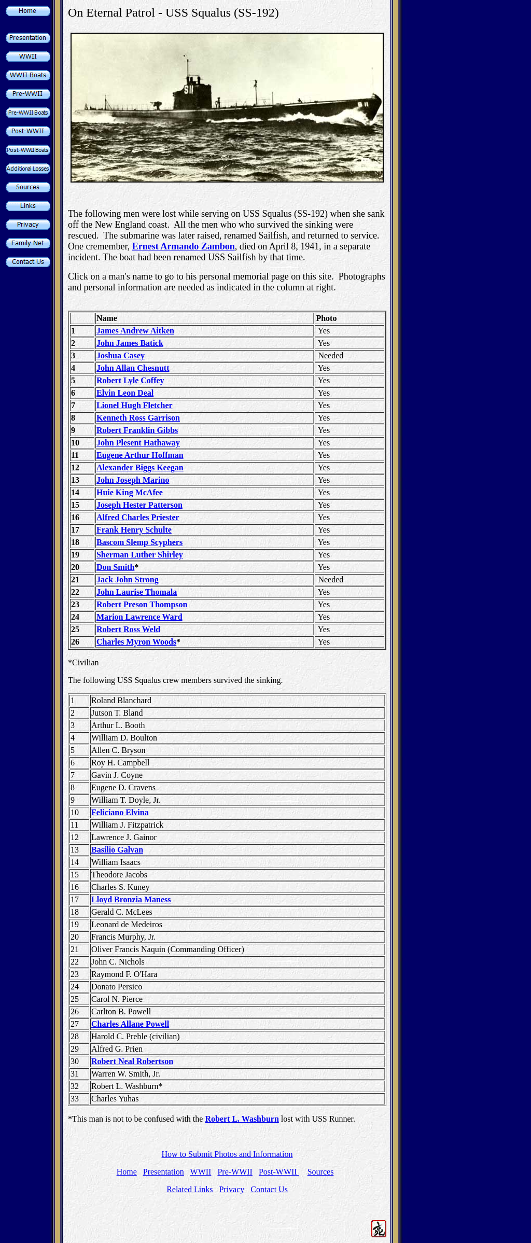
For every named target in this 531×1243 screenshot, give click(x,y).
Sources (321, 1171)
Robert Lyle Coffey (130, 380)
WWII (201, 1171)
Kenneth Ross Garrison (138, 417)
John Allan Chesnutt (133, 368)
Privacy (231, 1189)
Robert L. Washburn (241, 1118)
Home (127, 1171)
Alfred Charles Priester (137, 517)
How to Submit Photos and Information (227, 1154)
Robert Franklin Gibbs (137, 430)
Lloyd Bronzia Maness (131, 899)
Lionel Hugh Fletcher (134, 405)
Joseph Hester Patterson (139, 504)
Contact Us (269, 1189)
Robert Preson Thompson (141, 604)
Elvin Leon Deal (124, 392)
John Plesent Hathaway (138, 442)
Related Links (189, 1189)
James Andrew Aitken (135, 330)
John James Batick (129, 343)
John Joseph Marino (132, 480)
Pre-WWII (235, 1171)
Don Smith (115, 567)
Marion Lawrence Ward (139, 616)
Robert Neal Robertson (132, 1061)
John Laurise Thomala (136, 592)
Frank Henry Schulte (134, 529)
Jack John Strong (127, 579)
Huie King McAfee (129, 492)
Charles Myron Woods (136, 641)
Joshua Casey (120, 355)
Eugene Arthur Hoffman (140, 455)
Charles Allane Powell (130, 1023)
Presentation (163, 1171)
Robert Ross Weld (128, 629)
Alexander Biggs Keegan (140, 467)
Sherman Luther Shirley (139, 554)
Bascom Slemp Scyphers (139, 542)
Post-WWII (279, 1171)
